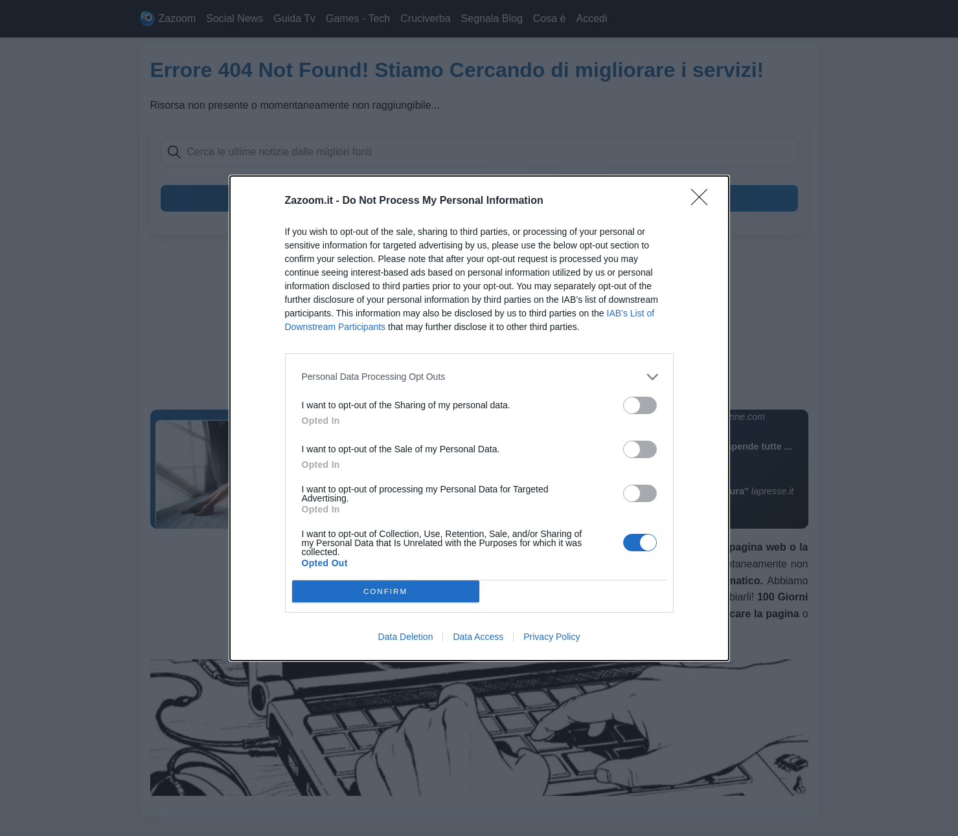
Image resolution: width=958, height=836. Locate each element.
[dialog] (479, 418)
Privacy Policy (551, 637)
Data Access (478, 637)
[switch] (640, 405)
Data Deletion (405, 637)
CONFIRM (385, 591)
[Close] (703, 201)
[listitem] (479, 377)
